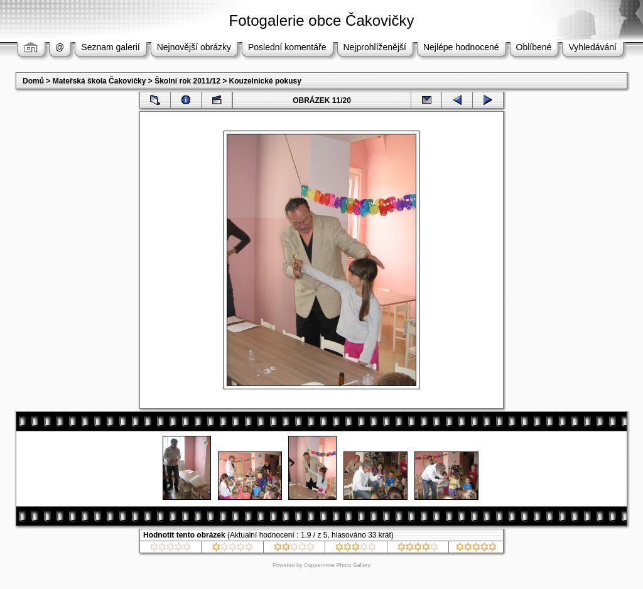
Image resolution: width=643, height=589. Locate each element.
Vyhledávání (592, 47)
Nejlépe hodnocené (461, 47)
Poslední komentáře (287, 47)
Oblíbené (534, 47)
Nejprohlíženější (374, 47)
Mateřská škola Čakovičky (99, 81)
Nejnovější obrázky (194, 47)
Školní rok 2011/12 (187, 81)
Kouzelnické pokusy (265, 81)
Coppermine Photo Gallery (337, 565)
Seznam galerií (110, 47)
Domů (33, 81)
